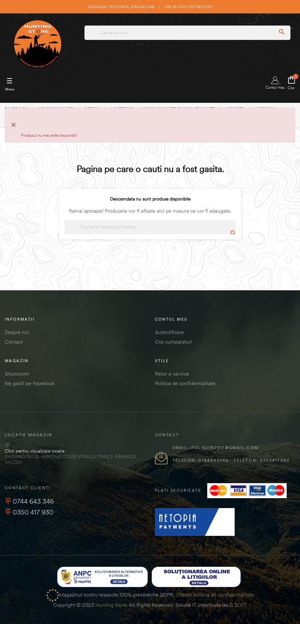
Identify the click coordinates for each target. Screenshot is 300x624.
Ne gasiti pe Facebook (30, 383)
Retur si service (172, 373)
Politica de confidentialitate (185, 383)
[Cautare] (150, 227)
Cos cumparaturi (173, 342)
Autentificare (169, 332)
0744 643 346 (29, 501)
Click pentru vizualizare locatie (34, 451)
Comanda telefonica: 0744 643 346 (121, 6)
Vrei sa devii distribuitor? (188, 6)
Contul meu (275, 83)
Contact (14, 342)
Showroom (17, 373)
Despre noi (17, 332)
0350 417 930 (29, 512)
